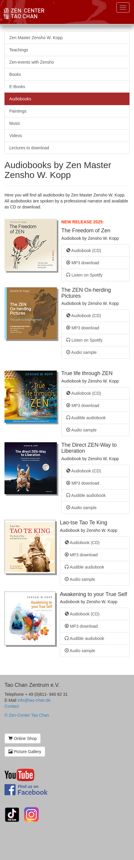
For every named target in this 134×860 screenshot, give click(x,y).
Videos (15, 135)
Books (15, 74)
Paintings (18, 111)
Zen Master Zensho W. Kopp (36, 37)
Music (14, 123)
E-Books (17, 86)
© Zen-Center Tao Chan (26, 715)
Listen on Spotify (84, 275)
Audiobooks (20, 98)
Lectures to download (29, 147)
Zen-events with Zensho (31, 62)
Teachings (18, 49)
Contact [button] (11, 706)
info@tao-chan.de (34, 700)
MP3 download (82, 262)
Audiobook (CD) (83, 250)
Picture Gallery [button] (24, 751)
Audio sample (81, 352)
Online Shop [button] (22, 738)
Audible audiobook (86, 417)
